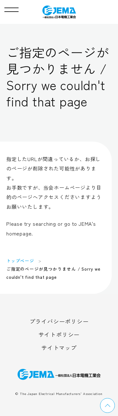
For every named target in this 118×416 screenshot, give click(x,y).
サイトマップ (59, 347)
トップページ (20, 260)
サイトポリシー (59, 334)
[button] (11, 8)
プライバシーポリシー (59, 321)
